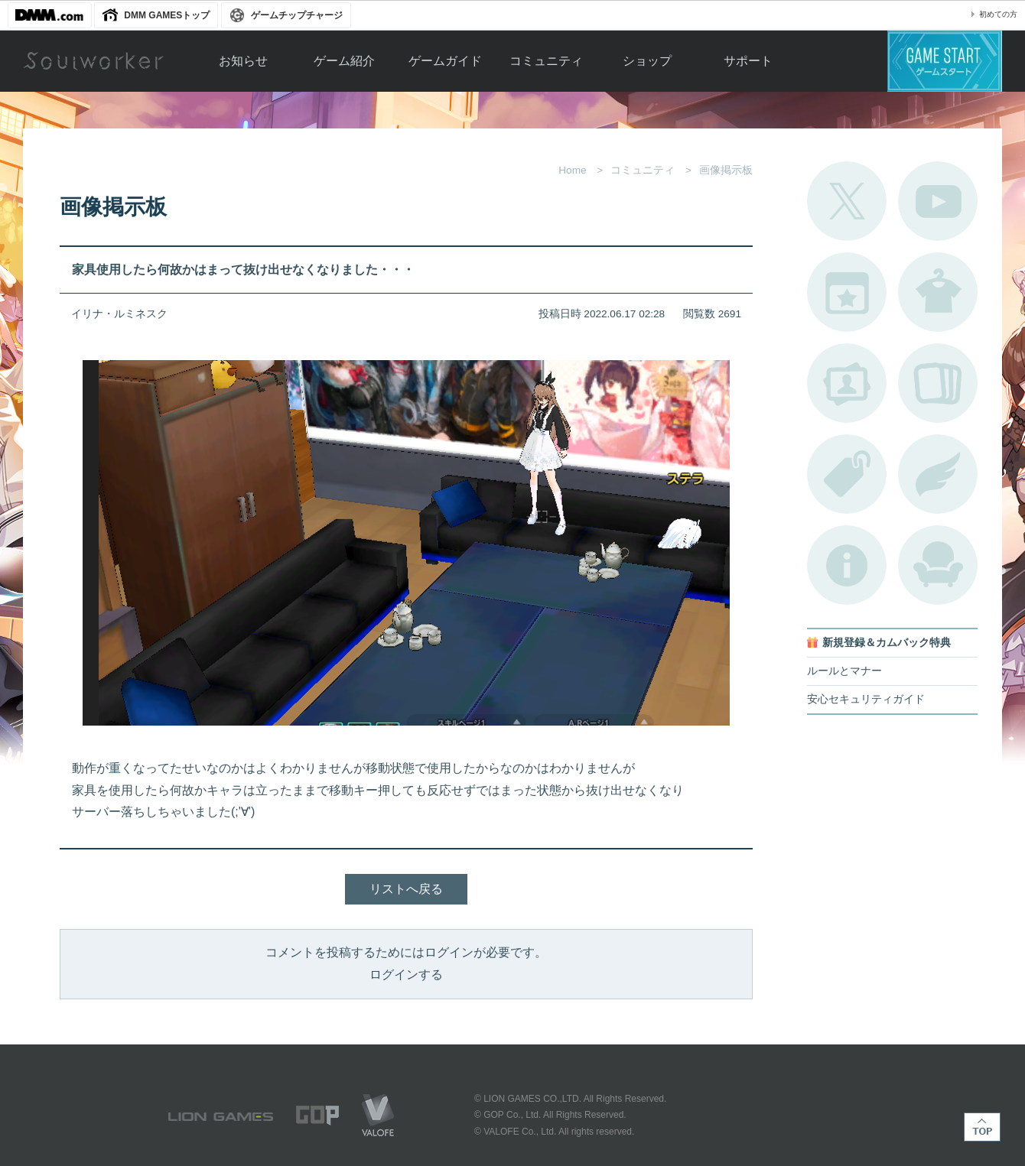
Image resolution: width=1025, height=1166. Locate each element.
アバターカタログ (938, 292)
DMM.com (49, 15)
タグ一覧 (847, 474)
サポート (748, 60)
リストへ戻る (406, 888)
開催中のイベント (847, 292)
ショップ (647, 60)
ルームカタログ (938, 565)
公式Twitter (847, 201)
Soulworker (93, 61)
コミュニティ (546, 60)
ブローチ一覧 (938, 474)
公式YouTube (938, 201)
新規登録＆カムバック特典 (886, 642)
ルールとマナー (844, 671)
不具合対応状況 (847, 565)
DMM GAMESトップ (167, 15)
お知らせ (243, 60)
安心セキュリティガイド (866, 699)
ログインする (406, 974)
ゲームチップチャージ (297, 15)
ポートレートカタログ (847, 383)
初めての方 (998, 14)
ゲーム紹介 (344, 60)
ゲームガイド (445, 60)
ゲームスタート (944, 61)
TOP (982, 1127)
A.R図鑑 (938, 383)
